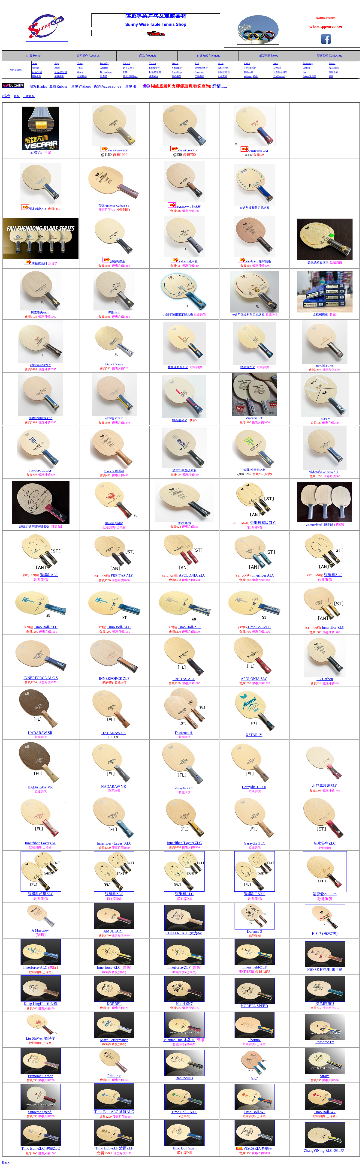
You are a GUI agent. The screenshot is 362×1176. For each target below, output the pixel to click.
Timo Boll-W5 (254, 1112)
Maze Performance (114, 1040)
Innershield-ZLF (254, 967)
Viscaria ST (254, 418)
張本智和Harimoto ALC (324, 472)
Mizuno (35, 67)
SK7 (254, 1078)
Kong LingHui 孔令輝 (40, 1004)
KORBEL (114, 1004)
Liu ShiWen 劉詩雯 (40, 1038)
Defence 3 (254, 931)
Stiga (56, 63)
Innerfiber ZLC (333, 627)
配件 (107, 86)
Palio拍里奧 (155, 72)
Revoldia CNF (324, 365)
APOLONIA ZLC (192, 575)
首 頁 (28, 55)
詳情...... (219, 86)
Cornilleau (177, 72)
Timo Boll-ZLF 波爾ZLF (114, 1148)
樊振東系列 (39, 263)
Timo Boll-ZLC (189, 627)
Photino (254, 1040)
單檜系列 (333, 72)
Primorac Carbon (40, 1076)
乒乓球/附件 (224, 72)
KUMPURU (324, 1004)
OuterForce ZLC (118, 150)
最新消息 (268, 55)
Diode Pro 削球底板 (258, 261)
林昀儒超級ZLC (40, 365)
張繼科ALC (49, 575)
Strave (324, 1076)
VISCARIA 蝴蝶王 (258, 1148)
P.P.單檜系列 (250, 67)
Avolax (332, 63)
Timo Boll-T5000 (184, 1112)
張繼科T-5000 (254, 894)
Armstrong (308, 63)
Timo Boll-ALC (46, 627)
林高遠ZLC (247, 367)
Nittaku (126, 63)
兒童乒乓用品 (280, 72)
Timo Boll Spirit (184, 1148)
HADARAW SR (40, 733)
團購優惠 (36, 76)
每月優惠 (59, 76)
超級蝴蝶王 (117, 261)
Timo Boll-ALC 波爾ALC (114, 1112)
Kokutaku (199, 72)
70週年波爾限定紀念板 (178, 314)
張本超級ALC (38, 209)
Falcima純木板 (188, 261)
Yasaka (152, 63)
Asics (57, 67)
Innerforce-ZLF (178, 967)
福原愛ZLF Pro (325, 894)
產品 (148, 55)
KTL (125, 72)
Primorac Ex (324, 1042)
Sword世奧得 (201, 67)
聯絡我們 (322, 55)
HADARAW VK (113, 786)
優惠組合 (153, 76)
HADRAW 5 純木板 (188, 206)
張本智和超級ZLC (41, 418)
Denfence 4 (184, 733)
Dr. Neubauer (106, 72)
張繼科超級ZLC (263, 523)
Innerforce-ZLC (109, 967)
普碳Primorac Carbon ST (113, 205)
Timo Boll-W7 (324, 1112)
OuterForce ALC (188, 150)
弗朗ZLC (114, 312)
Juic (304, 72)
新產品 (103, 76)
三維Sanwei (279, 76)
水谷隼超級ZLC (324, 786)
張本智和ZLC (114, 418)
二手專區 (199, 76)
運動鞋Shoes (81, 86)
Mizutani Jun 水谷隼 (179, 1040)
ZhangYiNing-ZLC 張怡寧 (324, 1150)
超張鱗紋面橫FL (318, 262)
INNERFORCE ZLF (114, 678)
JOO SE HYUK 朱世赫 (324, 969)
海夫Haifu (334, 67)
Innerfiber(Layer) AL (40, 843)
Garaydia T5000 (254, 787)
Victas (220, 63)
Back (5, 1162)
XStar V (325, 419)
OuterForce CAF (258, 150)
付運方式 (208, 55)
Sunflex (306, 67)
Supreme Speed (40, 1112)
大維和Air (223, 67)
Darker (175, 63)
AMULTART (113, 931)
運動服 (130, 86)
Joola (275, 63)
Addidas (104, 67)
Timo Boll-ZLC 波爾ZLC (40, 1148)
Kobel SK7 (184, 1004)
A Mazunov (40, 930)
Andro (247, 63)
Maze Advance (114, 364)
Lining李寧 (154, 67)
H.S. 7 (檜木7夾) (325, 933)
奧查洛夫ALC (40, 312)
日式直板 (29, 96)
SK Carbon (325, 679)
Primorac (114, 1076)
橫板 (6, 95)
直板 (17, 96)
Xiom (80, 63)
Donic (34, 63)
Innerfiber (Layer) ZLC (184, 843)
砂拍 (331, 76)
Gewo (80, 72)
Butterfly (104, 63)
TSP (197, 63)
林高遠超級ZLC (178, 367)
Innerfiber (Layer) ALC (114, 843)
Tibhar (80, 67)
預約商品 (176, 76)
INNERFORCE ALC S (41, 678)
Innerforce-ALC (35, 967)
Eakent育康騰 (309, 76)
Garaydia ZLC (254, 843)
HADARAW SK (113, 733)
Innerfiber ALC (262, 575)
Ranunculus (184, 1078)
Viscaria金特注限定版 (319, 524)
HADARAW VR (40, 787)
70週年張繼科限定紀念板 (248, 314)
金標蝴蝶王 (320, 314)
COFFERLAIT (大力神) (184, 933)
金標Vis (36, 152)
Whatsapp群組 (251, 76)
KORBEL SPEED (254, 1006)
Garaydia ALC (184, 788)
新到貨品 (82, 76)
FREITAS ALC (122, 575)
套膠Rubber (58, 86)
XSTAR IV (254, 735)
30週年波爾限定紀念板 (255, 207)
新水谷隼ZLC (324, 843)
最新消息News (130, 76)
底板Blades (38, 86)
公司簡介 (82, 55)
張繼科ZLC (333, 575)
